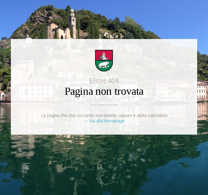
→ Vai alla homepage (104, 120)
